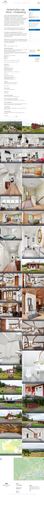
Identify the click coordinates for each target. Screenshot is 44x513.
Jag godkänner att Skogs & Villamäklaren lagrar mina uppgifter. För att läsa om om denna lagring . (33, 67)
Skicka (38, 66)
